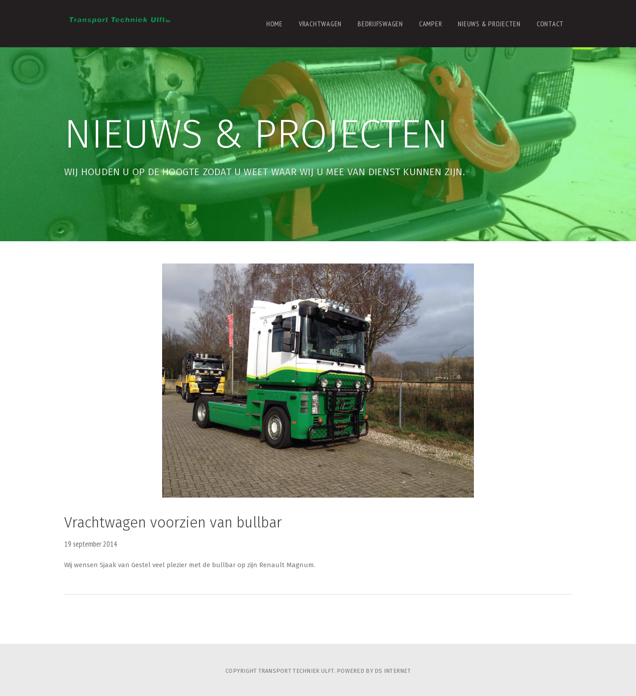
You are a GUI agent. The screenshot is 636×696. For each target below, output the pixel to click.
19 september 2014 (90, 544)
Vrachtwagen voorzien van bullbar (173, 522)
